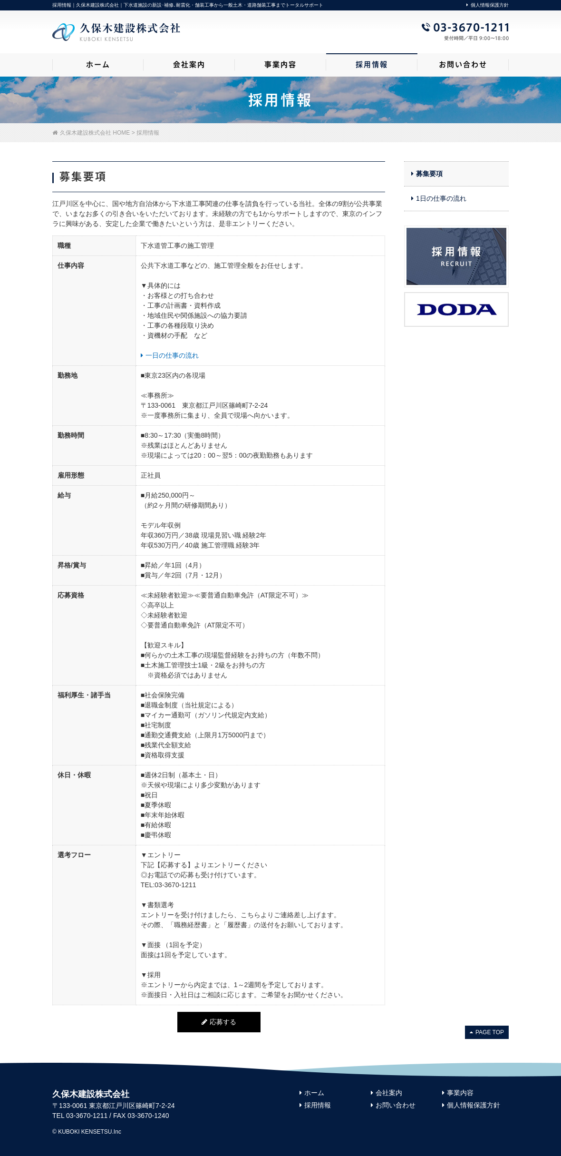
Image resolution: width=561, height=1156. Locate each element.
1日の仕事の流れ (438, 198)
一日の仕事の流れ (170, 355)
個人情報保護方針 (487, 5)
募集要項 (427, 173)
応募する (219, 1022)
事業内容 (458, 1093)
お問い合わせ (393, 1105)
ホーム (312, 1093)
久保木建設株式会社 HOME (91, 132)
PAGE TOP (487, 1032)
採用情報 (315, 1105)
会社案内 (386, 1093)
